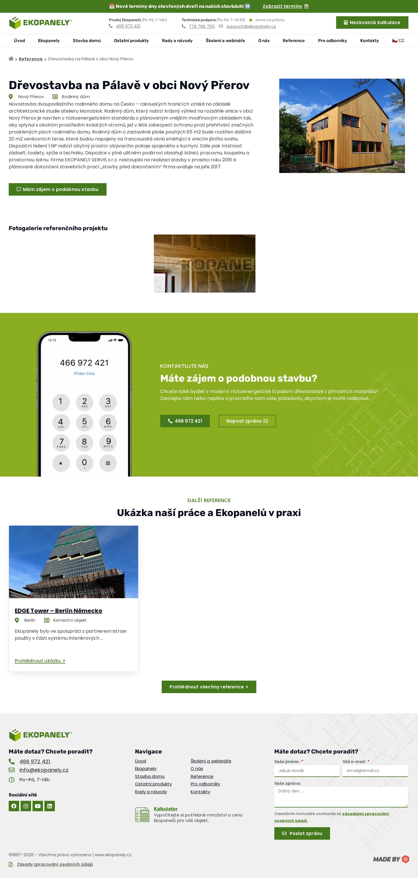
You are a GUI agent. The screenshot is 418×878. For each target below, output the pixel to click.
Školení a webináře (225, 40)
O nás (264, 40)
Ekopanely (49, 40)
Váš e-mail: (355, 761)
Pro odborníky (332, 40)
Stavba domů (87, 40)
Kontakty (369, 40)
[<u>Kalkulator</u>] (142, 814)
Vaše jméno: (287, 761)
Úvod (19, 40)
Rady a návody (177, 40)
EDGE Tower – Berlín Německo (58, 611)
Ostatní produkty (131, 40)
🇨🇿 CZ (398, 40)
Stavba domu (150, 776)
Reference (294, 40)
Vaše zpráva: (287, 783)
